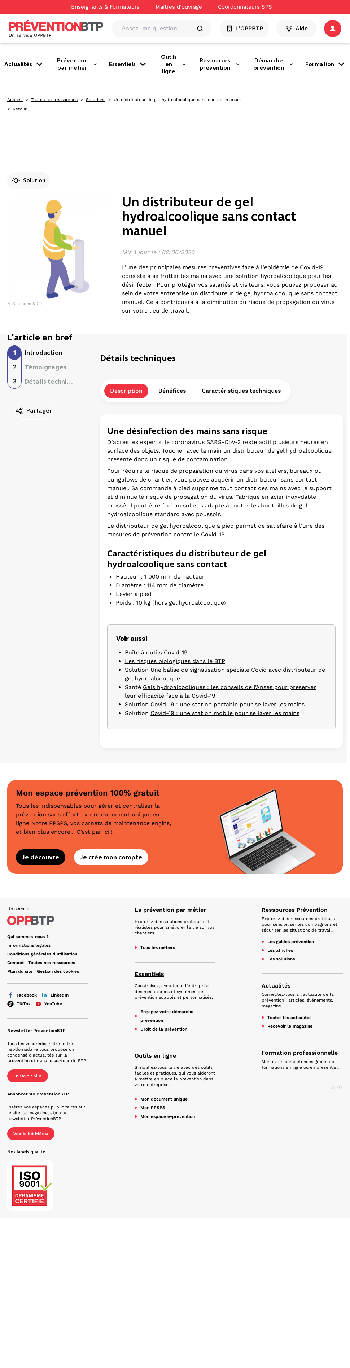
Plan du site (19, 971)
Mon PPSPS (152, 1107)
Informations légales (29, 945)
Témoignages (45, 367)
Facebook (22, 995)
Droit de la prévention (163, 1029)
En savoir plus (27, 1076)
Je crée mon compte (111, 857)
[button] (332, 28)
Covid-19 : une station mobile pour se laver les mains (224, 713)
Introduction (43, 352)
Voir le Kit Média (30, 1133)
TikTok (19, 1004)
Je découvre (40, 857)
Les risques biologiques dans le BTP (175, 661)
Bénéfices (172, 390)
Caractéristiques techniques (241, 390)
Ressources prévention (220, 64)
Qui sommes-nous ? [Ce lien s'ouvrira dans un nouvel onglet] (28, 936)
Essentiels (128, 64)
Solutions (95, 99)
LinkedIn (55, 995)
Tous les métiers (157, 947)
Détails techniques (53, 381)
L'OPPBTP (244, 28)
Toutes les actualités (289, 1017)
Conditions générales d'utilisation (42, 954)
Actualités (24, 64)
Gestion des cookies (58, 971)
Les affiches (280, 950)
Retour (20, 109)
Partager (33, 410)
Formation (325, 64)
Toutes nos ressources (54, 99)
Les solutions (281, 959)
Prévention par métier (77, 64)
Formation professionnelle (300, 1052)
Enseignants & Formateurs (105, 7)
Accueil (15, 99)
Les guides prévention (290, 941)
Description (126, 390)
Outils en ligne (173, 64)
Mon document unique (164, 1099)
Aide (296, 28)
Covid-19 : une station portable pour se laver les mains (227, 704)
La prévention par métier (170, 909)
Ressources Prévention (295, 909)
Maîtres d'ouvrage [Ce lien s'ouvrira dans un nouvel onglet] (179, 7)
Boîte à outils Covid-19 (156, 652)
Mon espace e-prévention (167, 1116)
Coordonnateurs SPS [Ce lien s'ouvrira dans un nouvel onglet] (245, 7)
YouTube (48, 1004)
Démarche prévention (273, 64)
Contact (15, 962)
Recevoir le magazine (289, 1026)
